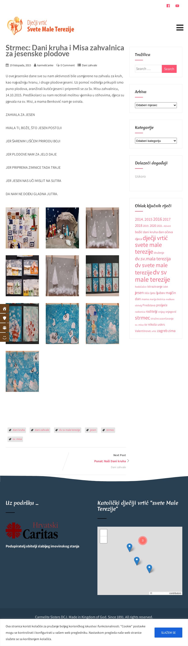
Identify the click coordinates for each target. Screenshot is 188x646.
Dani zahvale (89, 65)
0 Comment (68, 65)
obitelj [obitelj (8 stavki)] (138, 305)
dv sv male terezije (69, 430)
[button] (129, 547)
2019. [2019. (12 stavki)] (146, 226)
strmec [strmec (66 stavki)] (142, 317)
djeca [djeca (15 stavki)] (138, 239)
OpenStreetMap (161, 593)
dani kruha (19, 430)
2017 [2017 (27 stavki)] (167, 219)
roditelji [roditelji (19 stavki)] (152, 311)
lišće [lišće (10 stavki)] (147, 293)
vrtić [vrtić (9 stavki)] (154, 331)
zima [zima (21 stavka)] (171, 330)
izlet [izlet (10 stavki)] (165, 286)
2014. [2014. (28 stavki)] (139, 219)
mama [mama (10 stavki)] (145, 299)
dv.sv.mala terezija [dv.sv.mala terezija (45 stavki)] (153, 258)
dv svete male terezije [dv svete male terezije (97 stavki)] (151, 268)
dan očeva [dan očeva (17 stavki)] (165, 232)
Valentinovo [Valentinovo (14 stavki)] (143, 331)
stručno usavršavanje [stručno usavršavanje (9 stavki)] (162, 318)
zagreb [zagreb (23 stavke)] (162, 330)
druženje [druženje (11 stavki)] (159, 253)
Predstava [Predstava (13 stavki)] (148, 305)
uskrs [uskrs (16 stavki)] (161, 324)
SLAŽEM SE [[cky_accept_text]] (168, 633)
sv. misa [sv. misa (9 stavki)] (139, 324)
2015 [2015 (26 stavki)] (148, 219)
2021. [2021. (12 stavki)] (160, 226)
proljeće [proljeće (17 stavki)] (162, 305)
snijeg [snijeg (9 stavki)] (161, 311)
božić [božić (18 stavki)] (138, 232)
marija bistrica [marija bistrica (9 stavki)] (157, 299)
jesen (93, 430)
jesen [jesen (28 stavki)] (139, 292)
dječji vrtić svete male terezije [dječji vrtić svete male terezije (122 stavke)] (151, 244)
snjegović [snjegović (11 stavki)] (171, 312)
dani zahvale (42, 430)
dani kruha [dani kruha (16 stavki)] (150, 232)
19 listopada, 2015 (20, 65)
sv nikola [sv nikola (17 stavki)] (150, 324)
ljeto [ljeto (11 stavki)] (152, 293)
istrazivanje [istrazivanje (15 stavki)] (155, 286)
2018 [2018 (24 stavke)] (138, 225)
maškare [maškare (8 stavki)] (170, 299)
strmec (110, 430)
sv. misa (17, 439)
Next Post (96, 458)
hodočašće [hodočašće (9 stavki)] (141, 286)
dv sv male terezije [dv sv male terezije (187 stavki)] (152, 275)
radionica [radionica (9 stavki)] (140, 311)
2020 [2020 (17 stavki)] (153, 225)
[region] (94, 632)
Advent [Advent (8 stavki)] (167, 225)
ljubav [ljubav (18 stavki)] (160, 292)
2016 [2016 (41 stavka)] (157, 219)
